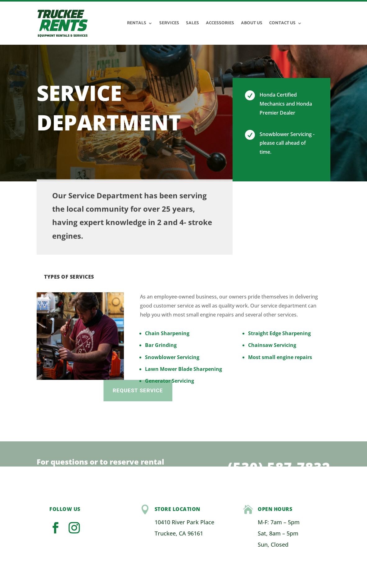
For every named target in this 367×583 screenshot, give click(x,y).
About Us (251, 23)
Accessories (220, 23)
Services (169, 23)
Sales (192, 23)
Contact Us (282, 23)
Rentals (136, 23)
